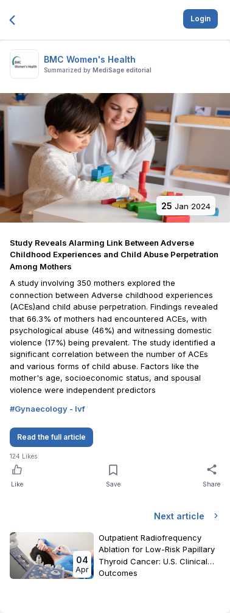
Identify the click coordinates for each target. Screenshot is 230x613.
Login (200, 18)
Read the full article (51, 437)
